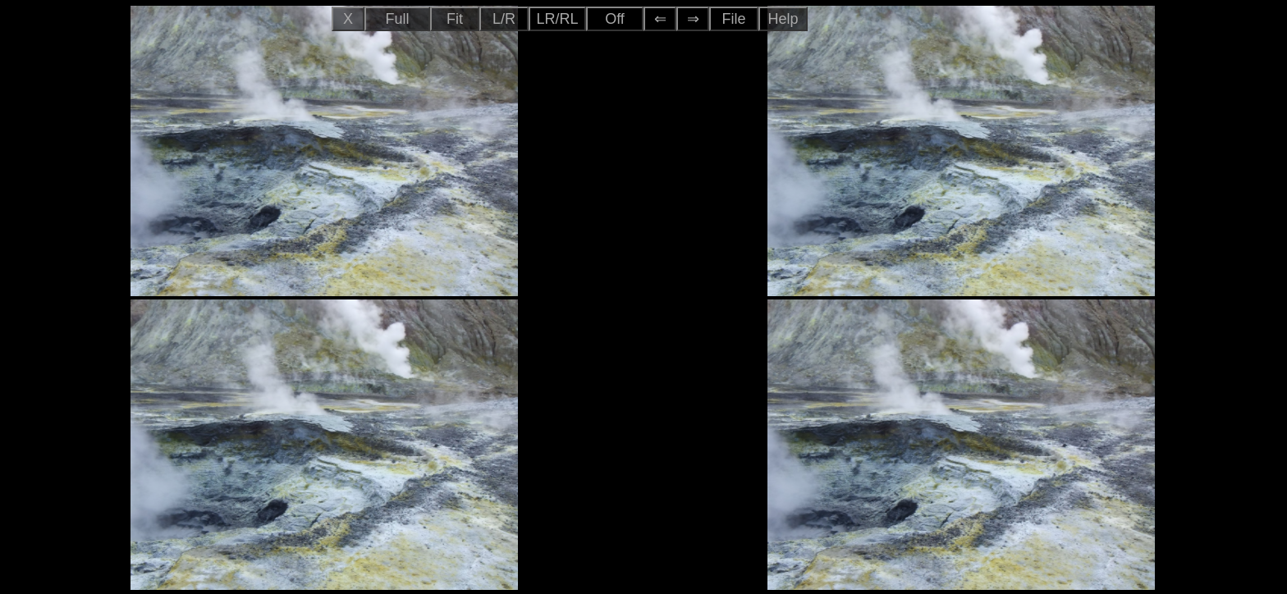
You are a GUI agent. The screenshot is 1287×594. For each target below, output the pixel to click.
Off (615, 19)
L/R (503, 19)
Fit (455, 19)
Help (782, 19)
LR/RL (557, 19)
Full (397, 19)
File (733, 19)
